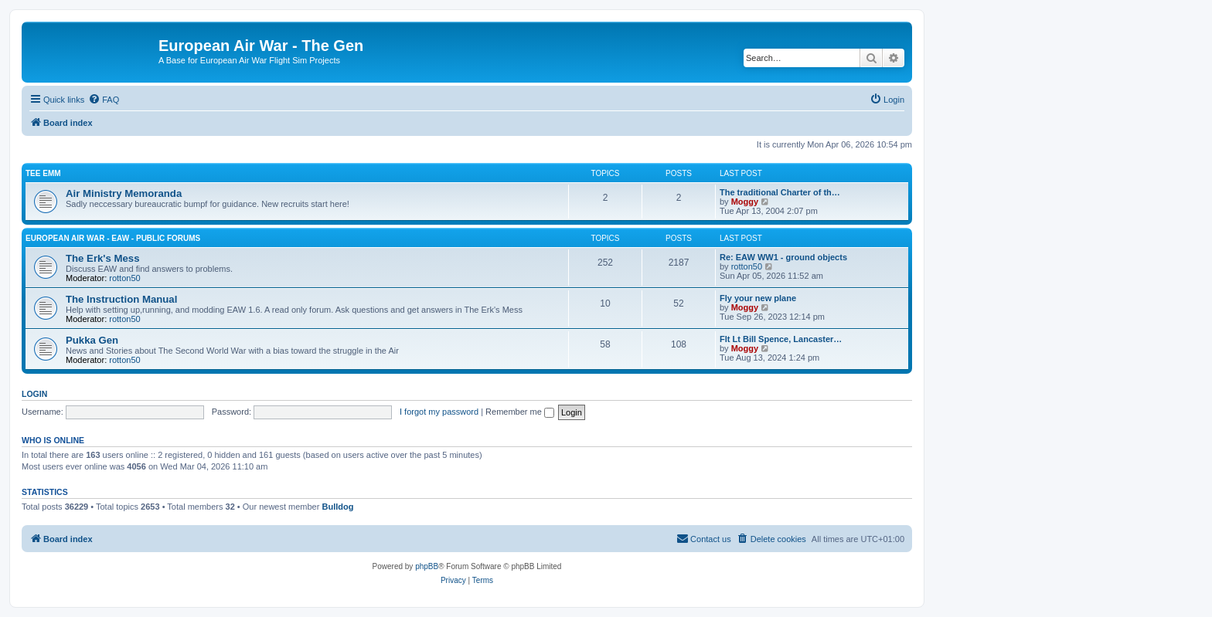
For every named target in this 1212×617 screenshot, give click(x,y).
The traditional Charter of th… (780, 192)
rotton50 (124, 278)
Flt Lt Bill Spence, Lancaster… (781, 339)
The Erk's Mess (103, 258)
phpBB (426, 566)
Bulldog (337, 506)
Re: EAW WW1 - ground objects (783, 257)
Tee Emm (43, 173)
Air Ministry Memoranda (124, 193)
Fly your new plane (758, 298)
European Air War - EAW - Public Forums (113, 238)
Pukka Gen (92, 340)
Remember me (519, 411)
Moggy (744, 201)
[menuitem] (103, 99)
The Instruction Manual (121, 299)
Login (34, 393)
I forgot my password (439, 411)
